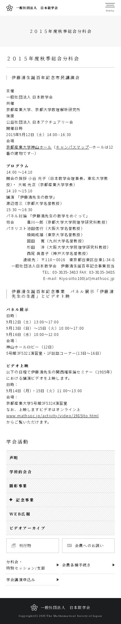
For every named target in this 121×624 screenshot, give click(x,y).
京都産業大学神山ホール (29, 147)
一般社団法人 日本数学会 (32, 8)
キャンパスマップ (72, 147)
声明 (13, 457)
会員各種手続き (76, 564)
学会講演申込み (20, 579)
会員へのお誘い (85, 545)
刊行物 (21, 545)
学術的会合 (20, 471)
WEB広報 (19, 513)
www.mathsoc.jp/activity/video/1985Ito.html (52, 415)
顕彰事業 (18, 485)
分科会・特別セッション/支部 (25, 565)
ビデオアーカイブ (27, 527)
